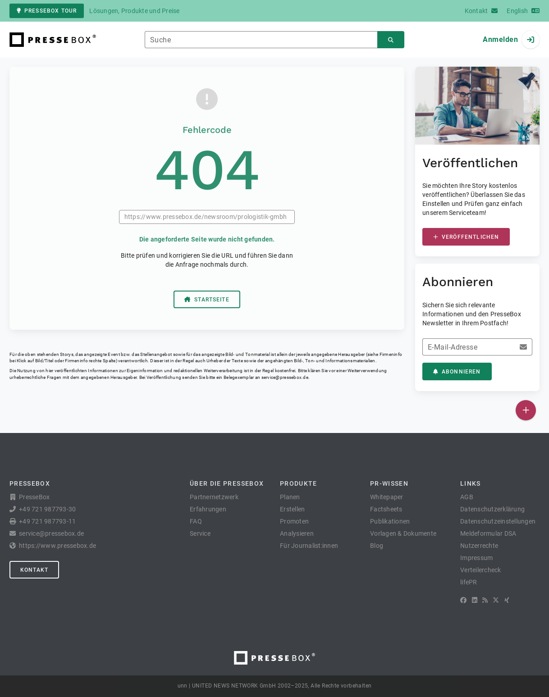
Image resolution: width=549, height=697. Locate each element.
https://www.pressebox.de (57, 545)
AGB (466, 497)
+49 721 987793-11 (47, 521)
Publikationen (390, 521)
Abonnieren (457, 372)
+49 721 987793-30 (47, 509)
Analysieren (297, 533)
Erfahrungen (208, 509)
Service (200, 533)
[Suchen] (390, 40)
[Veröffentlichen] (526, 410)
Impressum (476, 557)
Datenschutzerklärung (492, 509)
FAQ (196, 521)
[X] (496, 600)
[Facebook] (463, 600)
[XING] (506, 600)
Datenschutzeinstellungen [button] (497, 521)
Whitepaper (386, 497)
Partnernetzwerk (214, 497)
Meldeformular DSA (488, 533)
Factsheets (386, 509)
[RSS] (485, 600)
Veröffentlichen (466, 237)
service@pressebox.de (284, 377)
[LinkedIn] (474, 600)
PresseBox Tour (47, 11)
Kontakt (34, 570)
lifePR (468, 582)
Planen (290, 497)
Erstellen (292, 509)
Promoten (294, 521)
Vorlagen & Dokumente (403, 533)
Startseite (206, 299)
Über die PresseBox (227, 483)
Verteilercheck (480, 570)
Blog (376, 545)
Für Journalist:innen (309, 545)
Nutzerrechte (479, 545)
